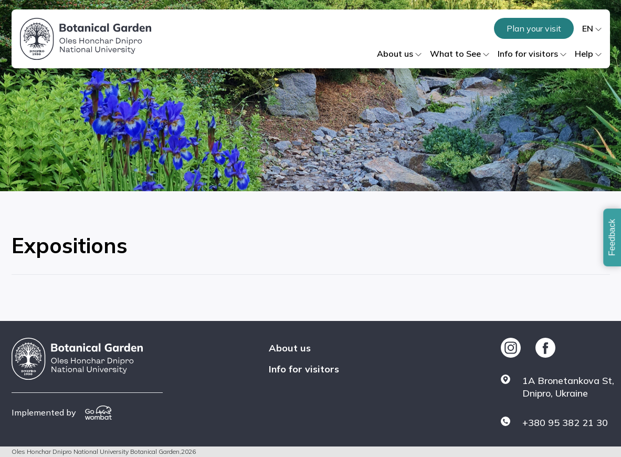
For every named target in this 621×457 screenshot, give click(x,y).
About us (290, 348)
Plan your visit (534, 28)
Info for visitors (304, 369)
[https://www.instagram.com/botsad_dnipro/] (511, 348)
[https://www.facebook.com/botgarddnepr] (545, 348)
